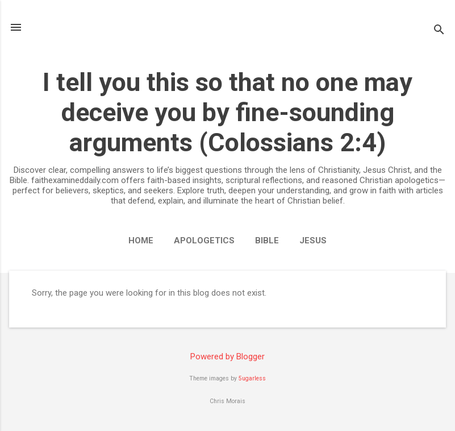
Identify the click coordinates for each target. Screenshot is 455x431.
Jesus (313, 240)
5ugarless (252, 378)
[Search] (439, 31)
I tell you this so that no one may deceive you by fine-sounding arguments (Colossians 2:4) (227, 112)
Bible (267, 240)
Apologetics (204, 240)
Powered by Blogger (227, 356)
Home (140, 240)
